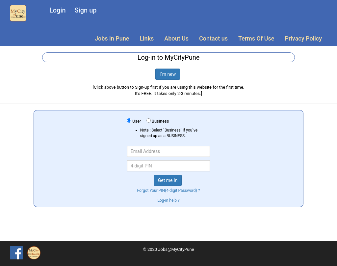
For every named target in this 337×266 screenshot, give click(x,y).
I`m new (168, 74)
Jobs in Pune (112, 38)
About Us (176, 38)
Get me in (167, 180)
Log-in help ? (168, 200)
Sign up (86, 10)
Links (147, 38)
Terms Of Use (256, 38)
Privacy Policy (303, 38)
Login (57, 10)
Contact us (213, 38)
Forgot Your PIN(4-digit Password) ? (168, 190)
